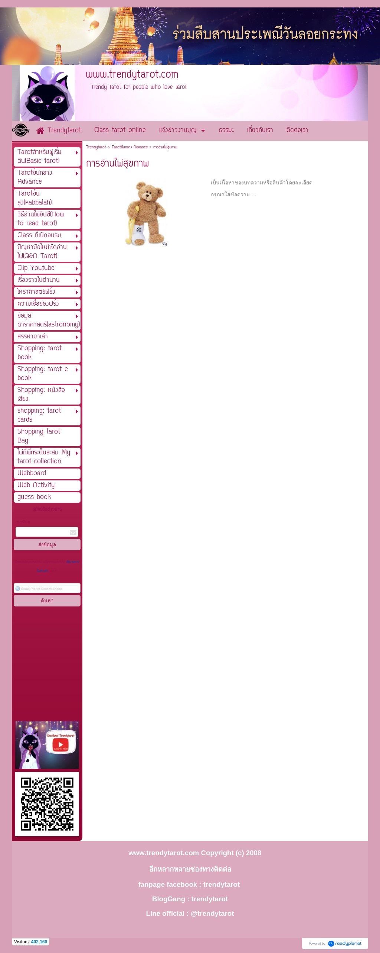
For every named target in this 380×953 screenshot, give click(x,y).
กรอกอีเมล (23, 522)
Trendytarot (96, 147)
